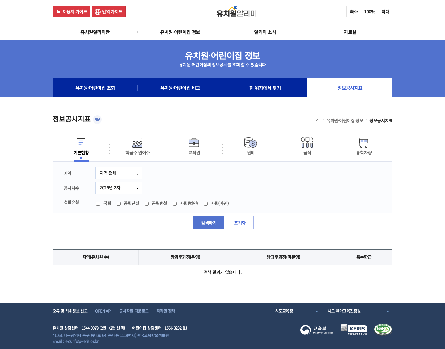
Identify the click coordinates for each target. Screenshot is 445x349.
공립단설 (128, 203)
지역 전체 (108, 173)
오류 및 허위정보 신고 (70, 311)
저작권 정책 (165, 311)
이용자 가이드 (75, 11)
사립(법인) (185, 203)
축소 (354, 11)
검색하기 (208, 223)
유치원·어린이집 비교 (180, 87)
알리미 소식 (265, 31)
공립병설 (156, 203)
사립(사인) (216, 203)
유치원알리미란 (94, 31)
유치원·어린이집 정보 (180, 31)
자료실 (350, 31)
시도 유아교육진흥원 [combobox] (344, 311)
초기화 (239, 223)
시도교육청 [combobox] (284, 311)
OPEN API (103, 311)
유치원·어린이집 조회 (95, 87)
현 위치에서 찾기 (265, 87)
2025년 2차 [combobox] (110, 187)
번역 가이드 (112, 11)
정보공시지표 (349, 87)
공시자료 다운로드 (134, 311)
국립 (103, 203)
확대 (385, 11)
